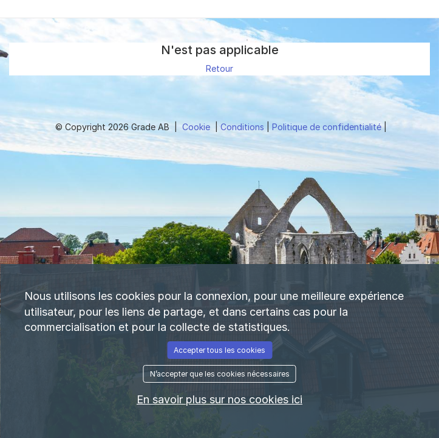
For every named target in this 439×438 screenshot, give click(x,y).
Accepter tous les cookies (219, 350)
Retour (219, 68)
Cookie (197, 127)
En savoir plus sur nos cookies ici (219, 399)
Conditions (243, 127)
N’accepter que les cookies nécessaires (220, 373)
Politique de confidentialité (328, 127)
